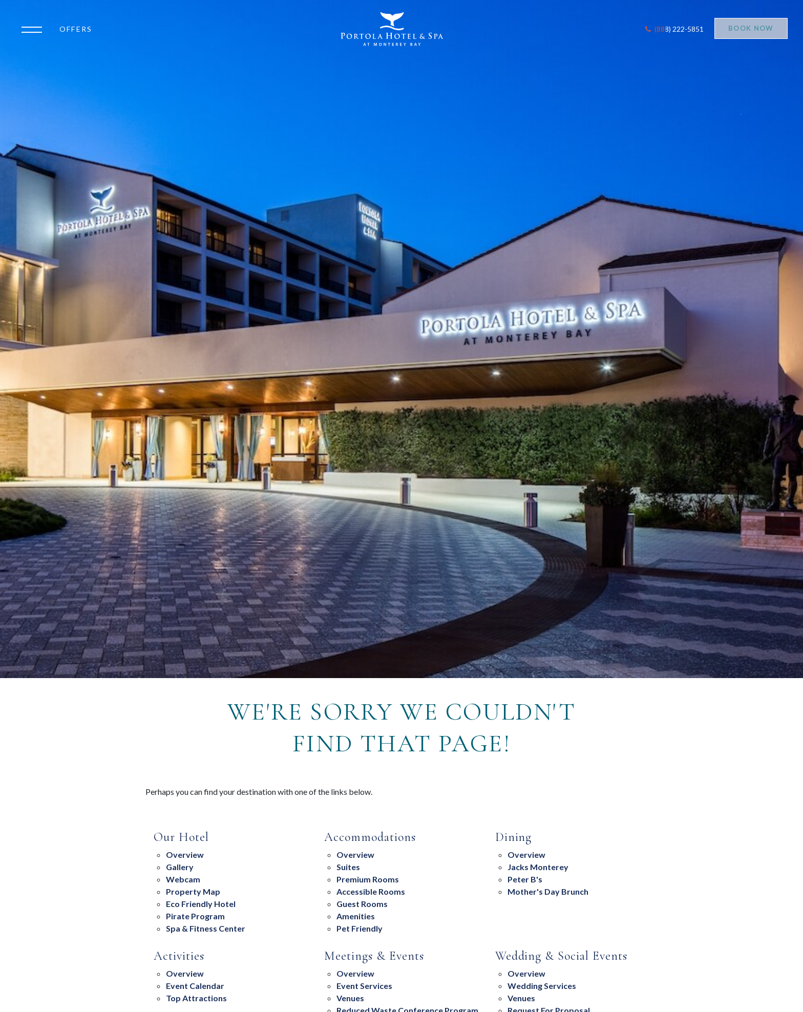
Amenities (355, 916)
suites (348, 867)
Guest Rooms (362, 904)
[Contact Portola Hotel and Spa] (673, 29)
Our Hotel (181, 837)
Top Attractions (196, 998)
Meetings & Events (374, 956)
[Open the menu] (34, 28)
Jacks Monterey (538, 867)
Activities (179, 956)
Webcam (183, 879)
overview (526, 854)
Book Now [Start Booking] (750, 28)
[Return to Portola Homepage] (395, 29)
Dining (513, 837)
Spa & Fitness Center (205, 928)
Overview (185, 854)
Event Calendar (195, 985)
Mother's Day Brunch (548, 891)
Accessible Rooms (370, 891)
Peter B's (525, 879)
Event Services (364, 985)
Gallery (180, 867)
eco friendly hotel (201, 904)
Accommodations (369, 837)
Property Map (193, 891)
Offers (75, 29)
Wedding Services (542, 985)
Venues (350, 998)
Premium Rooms (367, 879)
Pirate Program (195, 916)
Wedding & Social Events (561, 956)
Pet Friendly (359, 928)
